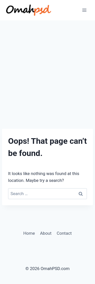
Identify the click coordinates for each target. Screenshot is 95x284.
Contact (64, 233)
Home (29, 233)
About (45, 233)
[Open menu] (84, 10)
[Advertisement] (47, 70)
